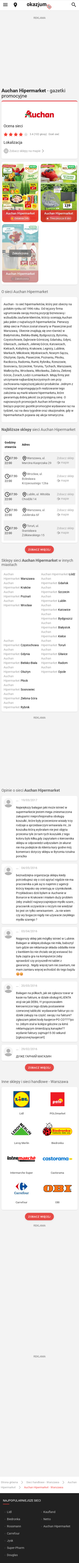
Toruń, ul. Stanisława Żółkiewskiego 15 (33, 530)
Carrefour (13, 1533)
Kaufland (49, 1512)
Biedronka (13, 1519)
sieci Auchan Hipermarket (38, 429)
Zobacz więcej (39, 549)
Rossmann (14, 1526)
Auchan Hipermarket (56, 1526)
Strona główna (9, 1482)
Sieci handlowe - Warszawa (42, 1482)
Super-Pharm (15, 1547)
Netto (47, 1519)
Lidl (9, 1512)
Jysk (10, 1540)
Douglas (12, 1555)
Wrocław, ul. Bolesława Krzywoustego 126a (35, 478)
